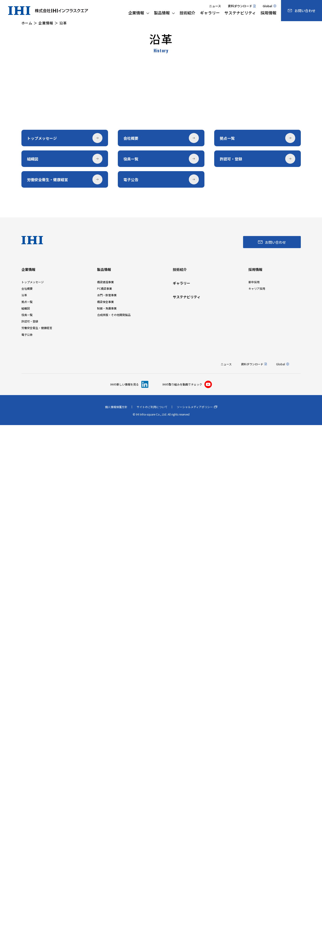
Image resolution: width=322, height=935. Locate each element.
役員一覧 (27, 824)
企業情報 (28, 779)
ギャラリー (181, 793)
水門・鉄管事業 (107, 804)
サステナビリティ (186, 806)
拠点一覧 (27, 811)
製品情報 (104, 779)
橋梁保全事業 (105, 811)
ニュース (215, 6)
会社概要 (27, 798)
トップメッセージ (32, 791)
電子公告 (27, 844)
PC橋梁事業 (104, 798)
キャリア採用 (256, 798)
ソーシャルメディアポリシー (197, 916)
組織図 (25, 818)
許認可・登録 (29, 831)
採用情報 (255, 779)
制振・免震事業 (107, 818)
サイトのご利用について (152, 917)
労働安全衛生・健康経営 (36, 837)
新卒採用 (254, 791)
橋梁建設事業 (105, 791)
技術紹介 (180, 779)
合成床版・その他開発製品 (114, 824)
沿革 (24, 804)
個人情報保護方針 (116, 917)
